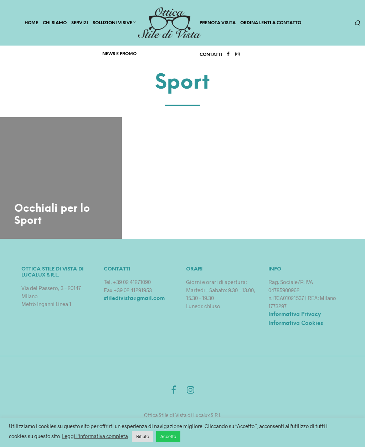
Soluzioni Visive (112, 23)
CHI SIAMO (55, 23)
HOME (31, 23)
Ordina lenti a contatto (270, 23)
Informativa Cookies (295, 324)
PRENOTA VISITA (218, 23)
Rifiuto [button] (142, 436)
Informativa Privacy (294, 316)
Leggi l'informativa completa (95, 436)
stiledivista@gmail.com (134, 300)
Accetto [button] (168, 436)
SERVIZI (79, 23)
